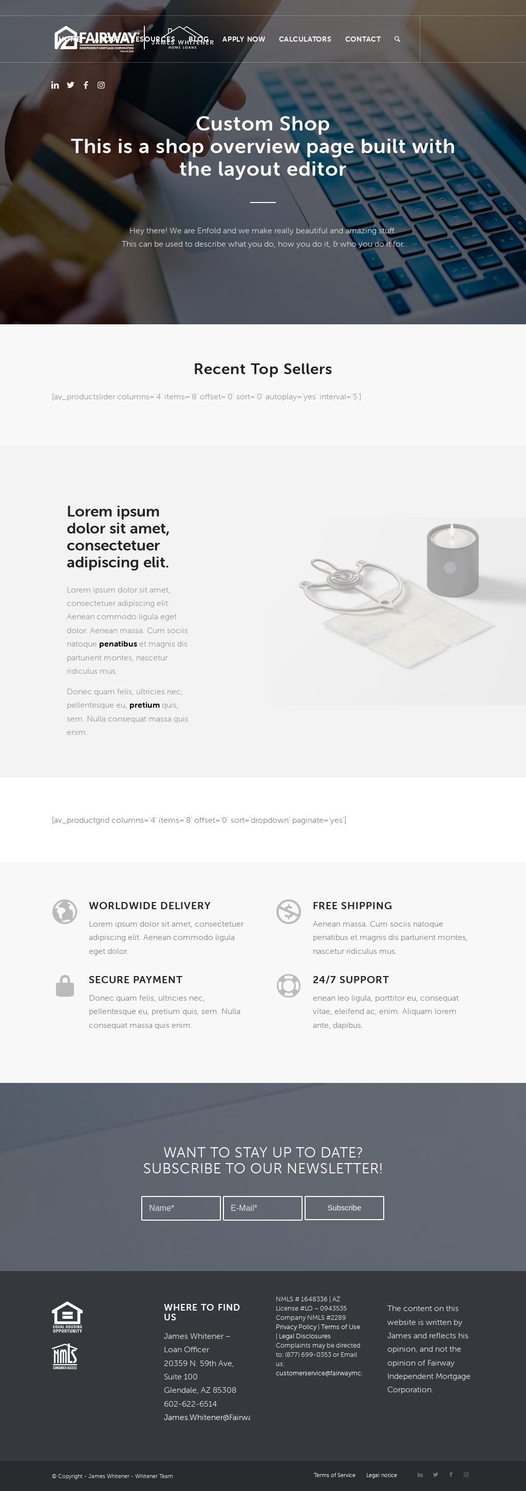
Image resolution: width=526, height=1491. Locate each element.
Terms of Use (340, 1326)
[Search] (397, 39)
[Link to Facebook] (85, 85)
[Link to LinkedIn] (55, 85)
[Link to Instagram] (101, 85)
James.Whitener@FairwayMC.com (226, 1417)
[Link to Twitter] (70, 85)
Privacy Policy (296, 1326)
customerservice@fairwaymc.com (326, 1373)
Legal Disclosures (305, 1336)
